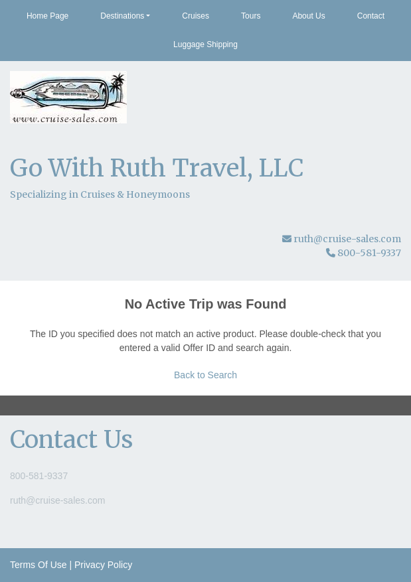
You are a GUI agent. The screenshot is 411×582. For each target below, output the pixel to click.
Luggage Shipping (205, 44)
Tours (250, 16)
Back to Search (205, 375)
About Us (308, 16)
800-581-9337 (39, 476)
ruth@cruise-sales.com (347, 239)
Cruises (195, 16)
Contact (370, 16)
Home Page (47, 16)
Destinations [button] (122, 16)
